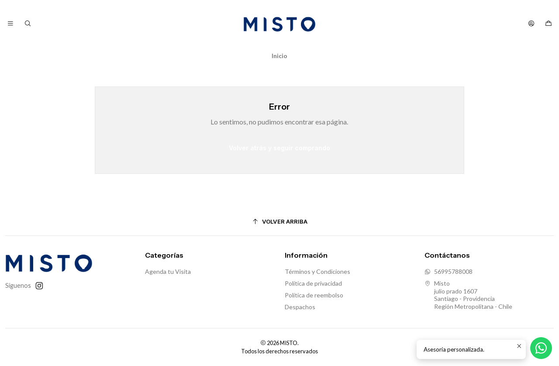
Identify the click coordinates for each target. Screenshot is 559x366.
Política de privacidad (313, 283)
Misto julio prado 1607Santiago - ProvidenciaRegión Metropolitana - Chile (468, 295)
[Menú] (10, 23)
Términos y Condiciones (317, 271)
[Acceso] (531, 23)
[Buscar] (27, 23)
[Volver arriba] (279, 222)
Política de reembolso (314, 295)
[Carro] (548, 23)
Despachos (300, 307)
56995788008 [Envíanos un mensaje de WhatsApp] (448, 271)
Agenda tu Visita (168, 271)
